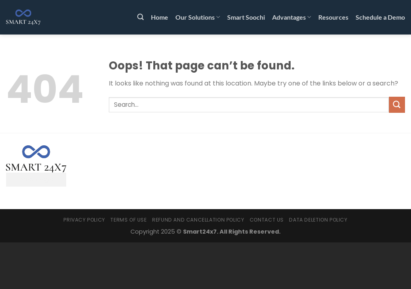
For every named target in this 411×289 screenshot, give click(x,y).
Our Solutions (197, 17)
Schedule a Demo (380, 17)
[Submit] (397, 104)
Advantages (291, 17)
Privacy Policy (84, 219)
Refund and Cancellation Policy (198, 219)
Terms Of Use (128, 219)
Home (159, 17)
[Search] (140, 17)
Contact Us (267, 219)
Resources (333, 17)
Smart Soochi (246, 17)
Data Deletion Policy (318, 219)
